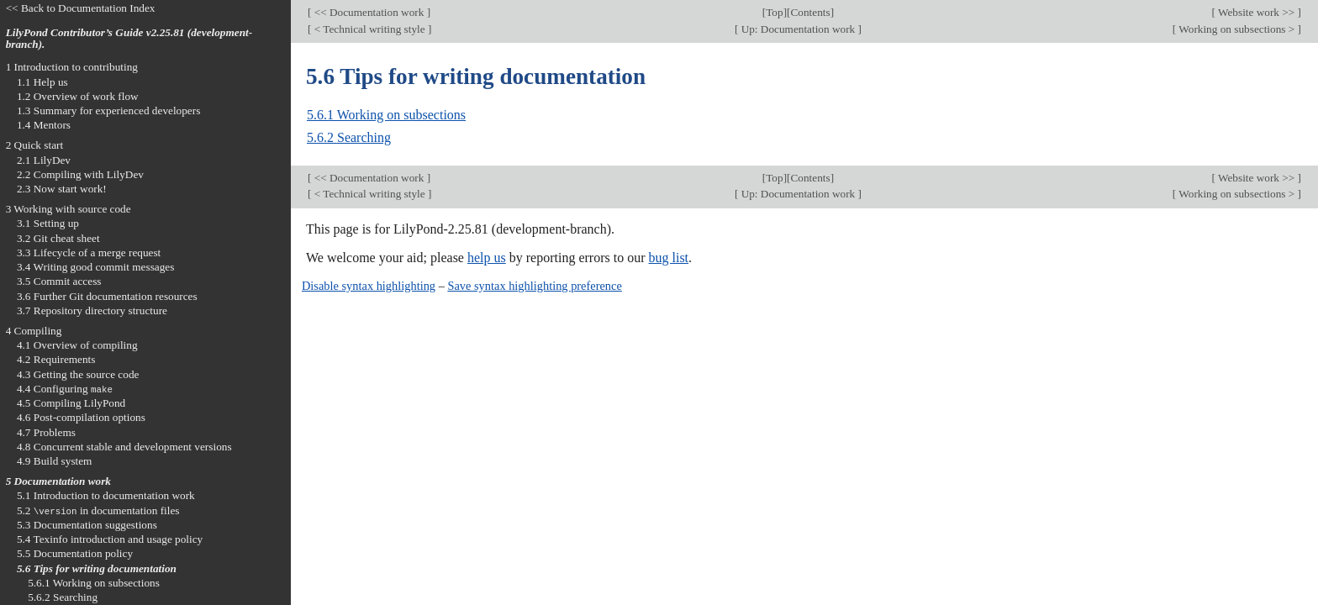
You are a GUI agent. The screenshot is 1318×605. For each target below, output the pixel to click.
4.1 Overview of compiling (77, 345)
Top (774, 12)
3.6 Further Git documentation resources (107, 296)
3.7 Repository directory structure (92, 310)
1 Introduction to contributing (72, 66)
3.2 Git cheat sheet (58, 238)
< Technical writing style (369, 29)
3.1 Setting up (48, 223)
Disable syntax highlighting (368, 285)
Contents (810, 12)
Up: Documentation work (797, 29)
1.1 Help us (42, 82)
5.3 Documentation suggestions (87, 524)
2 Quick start (35, 145)
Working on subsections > (1236, 29)
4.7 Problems (46, 432)
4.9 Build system (54, 461)
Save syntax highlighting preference (534, 285)
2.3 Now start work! (62, 188)
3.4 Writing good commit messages (96, 266)
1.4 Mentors (44, 124)
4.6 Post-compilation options (81, 417)
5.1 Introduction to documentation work (106, 495)
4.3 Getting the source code (78, 374)
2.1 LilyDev (44, 160)
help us (486, 257)
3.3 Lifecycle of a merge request (89, 252)
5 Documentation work (58, 481)
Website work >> (1256, 12)
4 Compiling (34, 330)
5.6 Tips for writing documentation (97, 568)
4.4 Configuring (65, 388)
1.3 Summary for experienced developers (108, 110)
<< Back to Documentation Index (81, 8)
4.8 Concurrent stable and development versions (124, 446)
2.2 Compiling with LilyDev (80, 174)
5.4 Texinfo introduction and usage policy (110, 539)
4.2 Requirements (56, 359)
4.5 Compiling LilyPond (71, 403)
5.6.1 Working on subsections (386, 115)
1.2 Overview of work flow (78, 96)
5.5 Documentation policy (75, 553)
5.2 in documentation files (98, 510)
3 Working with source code (68, 209)
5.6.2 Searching (349, 137)
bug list (668, 257)
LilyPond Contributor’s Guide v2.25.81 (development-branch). (129, 38)
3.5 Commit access (59, 281)
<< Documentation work (368, 12)
